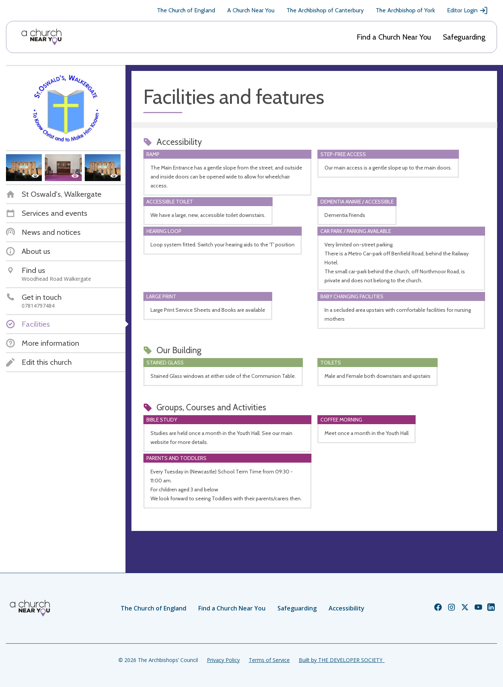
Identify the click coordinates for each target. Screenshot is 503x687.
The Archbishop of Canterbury (325, 10)
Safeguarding (464, 36)
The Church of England (186, 10)
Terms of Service (269, 659)
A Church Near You (250, 10)
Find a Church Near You (394, 36)
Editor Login (467, 10)
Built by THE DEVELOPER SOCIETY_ (342, 659)
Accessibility (346, 608)
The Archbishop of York (405, 10)
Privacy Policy (223, 659)
